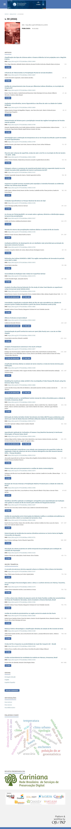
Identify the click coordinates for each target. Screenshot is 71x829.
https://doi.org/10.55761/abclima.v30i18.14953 (21, 262)
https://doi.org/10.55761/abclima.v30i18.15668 (21, 615)
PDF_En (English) (13, 444)
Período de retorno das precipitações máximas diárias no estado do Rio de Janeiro (32, 229)
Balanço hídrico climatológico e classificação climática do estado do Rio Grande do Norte (34, 628)
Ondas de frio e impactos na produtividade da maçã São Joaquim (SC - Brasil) (30, 644)
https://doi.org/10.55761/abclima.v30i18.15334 (21, 660)
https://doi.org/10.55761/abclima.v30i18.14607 (21, 75)
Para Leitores (8, 702)
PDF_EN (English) (13, 297)
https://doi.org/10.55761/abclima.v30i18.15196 (21, 232)
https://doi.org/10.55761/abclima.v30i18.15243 (21, 553)
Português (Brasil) (10, 677)
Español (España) (10, 682)
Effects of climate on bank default (16, 318)
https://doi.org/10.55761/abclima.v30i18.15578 (21, 276)
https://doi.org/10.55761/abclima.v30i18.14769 (21, 247)
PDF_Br (27, 444)
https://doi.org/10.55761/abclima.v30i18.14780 (21, 124)
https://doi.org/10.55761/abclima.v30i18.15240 (21, 631)
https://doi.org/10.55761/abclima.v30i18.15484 (21, 488)
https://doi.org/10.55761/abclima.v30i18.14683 (21, 107)
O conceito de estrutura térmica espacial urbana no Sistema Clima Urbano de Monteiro (33, 569)
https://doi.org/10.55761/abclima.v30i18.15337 (21, 571)
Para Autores (8, 705)
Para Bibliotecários (10, 707)
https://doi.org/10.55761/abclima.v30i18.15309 (21, 646)
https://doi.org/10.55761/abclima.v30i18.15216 (21, 455)
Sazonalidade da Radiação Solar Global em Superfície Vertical (25, 274)
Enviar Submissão (12, 690)
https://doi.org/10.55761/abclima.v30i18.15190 (21, 203)
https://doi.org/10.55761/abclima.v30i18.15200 (21, 368)
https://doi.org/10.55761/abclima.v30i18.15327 (21, 218)
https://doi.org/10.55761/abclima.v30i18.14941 (21, 436)
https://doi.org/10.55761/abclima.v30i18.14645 (21, 320)
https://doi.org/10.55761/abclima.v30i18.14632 (21, 90)
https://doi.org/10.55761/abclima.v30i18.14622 (21, 402)
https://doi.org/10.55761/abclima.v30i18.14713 (21, 421)
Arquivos (13, 14)
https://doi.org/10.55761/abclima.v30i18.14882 (21, 306)
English (7, 680)
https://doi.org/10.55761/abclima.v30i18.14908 (21, 157)
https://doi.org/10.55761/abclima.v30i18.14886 (21, 385)
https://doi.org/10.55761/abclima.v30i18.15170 (21, 587)
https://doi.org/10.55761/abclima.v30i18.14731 (21, 537)
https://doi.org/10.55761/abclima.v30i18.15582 (21, 335)
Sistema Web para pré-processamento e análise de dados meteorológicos (29, 468)
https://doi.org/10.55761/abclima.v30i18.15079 (21, 470)
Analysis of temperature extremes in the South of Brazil (23, 347)
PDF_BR (27, 297)
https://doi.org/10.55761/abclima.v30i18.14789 (21, 142)
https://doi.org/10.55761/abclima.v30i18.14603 (21, 61)
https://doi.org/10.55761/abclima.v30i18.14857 (21, 349)
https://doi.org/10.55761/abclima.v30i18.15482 (21, 520)
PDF (8, 67)
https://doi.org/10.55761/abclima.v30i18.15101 (21, 291)
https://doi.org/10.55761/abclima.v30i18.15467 (21, 505)
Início (7, 14)
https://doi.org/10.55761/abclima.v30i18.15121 (21, 172)
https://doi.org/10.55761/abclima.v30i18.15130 (21, 188)
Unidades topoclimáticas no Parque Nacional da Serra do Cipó (25, 201)
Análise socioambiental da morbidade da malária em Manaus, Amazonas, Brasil (31, 657)
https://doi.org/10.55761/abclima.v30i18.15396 (21, 602)
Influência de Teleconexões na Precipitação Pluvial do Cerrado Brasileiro (28, 73)
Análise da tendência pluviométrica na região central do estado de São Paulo (30, 613)
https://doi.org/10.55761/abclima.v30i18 (36, 25)
